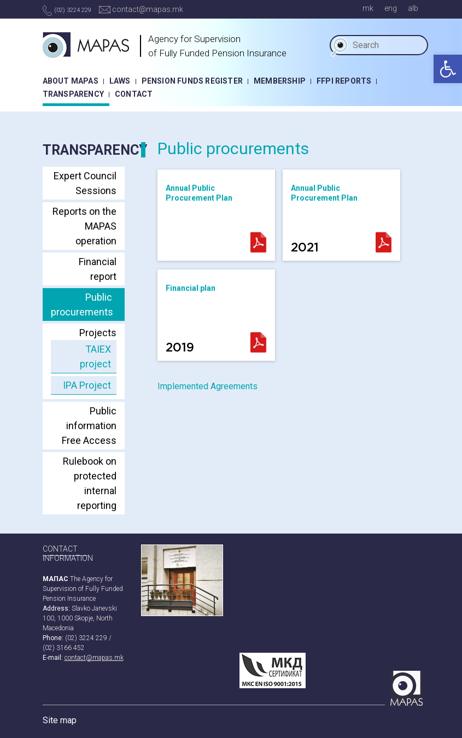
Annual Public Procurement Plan (199, 193)
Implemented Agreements (207, 386)
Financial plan (190, 319)
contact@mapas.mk (141, 9)
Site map (60, 720)
